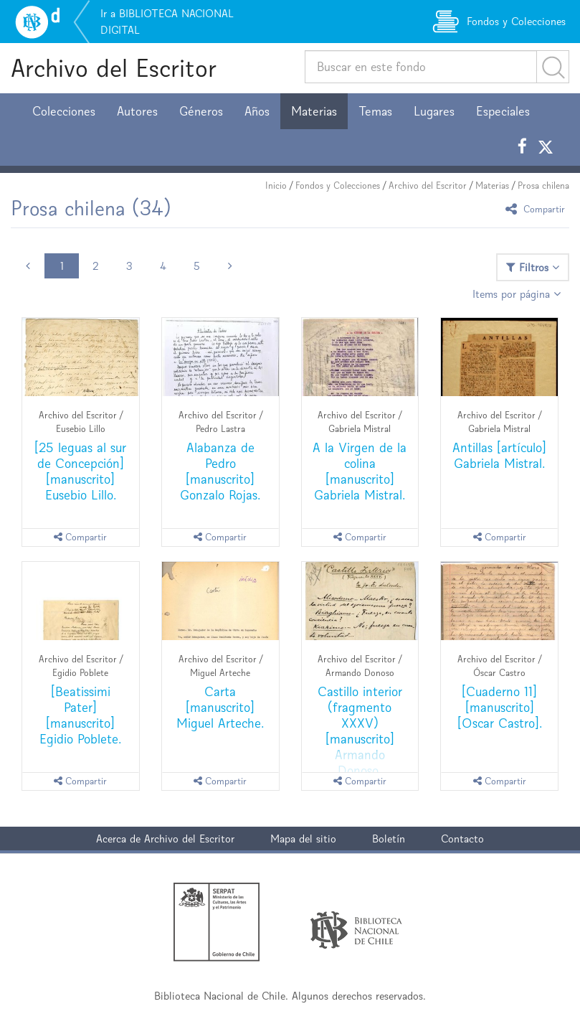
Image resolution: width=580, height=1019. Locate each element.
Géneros (201, 111)
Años (257, 111)
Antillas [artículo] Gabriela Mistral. (499, 455)
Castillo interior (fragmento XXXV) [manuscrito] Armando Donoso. (360, 731)
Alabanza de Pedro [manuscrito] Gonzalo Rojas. (220, 471)
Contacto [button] (462, 838)
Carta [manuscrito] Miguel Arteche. (220, 707)
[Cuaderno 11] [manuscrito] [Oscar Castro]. (499, 707)
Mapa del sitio (303, 838)
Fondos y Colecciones (337, 185)
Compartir (537, 208)
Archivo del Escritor (114, 68)
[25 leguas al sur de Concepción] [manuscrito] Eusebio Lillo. (80, 471)
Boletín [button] (388, 838)
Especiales (503, 111)
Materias (314, 111)
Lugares (434, 111)
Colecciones (63, 111)
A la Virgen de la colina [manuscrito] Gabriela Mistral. (360, 471)
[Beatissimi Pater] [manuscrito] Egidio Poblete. (80, 715)
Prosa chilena (543, 185)
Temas (375, 111)
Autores (137, 111)
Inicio (276, 185)
